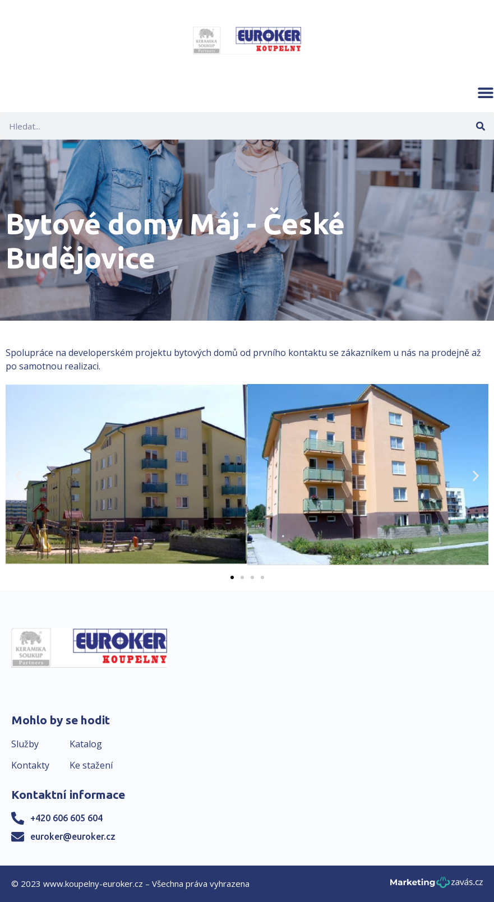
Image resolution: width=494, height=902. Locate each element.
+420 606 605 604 (66, 818)
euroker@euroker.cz (73, 836)
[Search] (480, 126)
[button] (485, 92)
